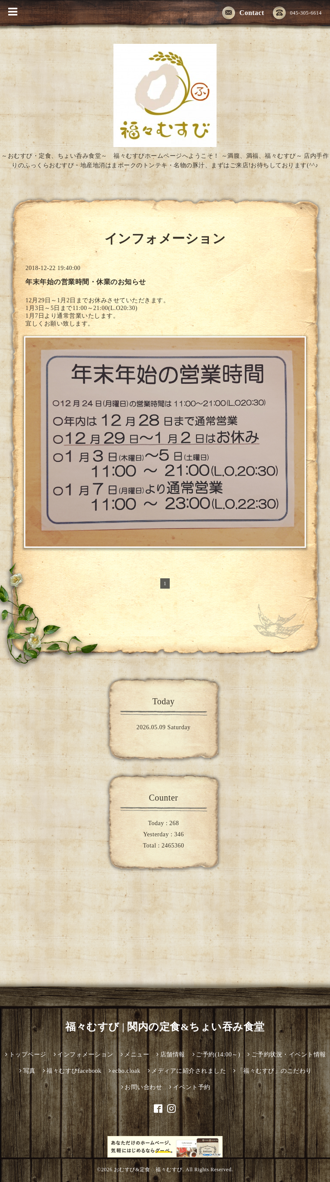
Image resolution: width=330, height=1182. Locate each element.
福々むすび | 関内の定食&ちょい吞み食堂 (165, 1026)
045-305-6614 (297, 13)
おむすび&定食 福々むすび (148, 1170)
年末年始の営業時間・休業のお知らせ (85, 282)
